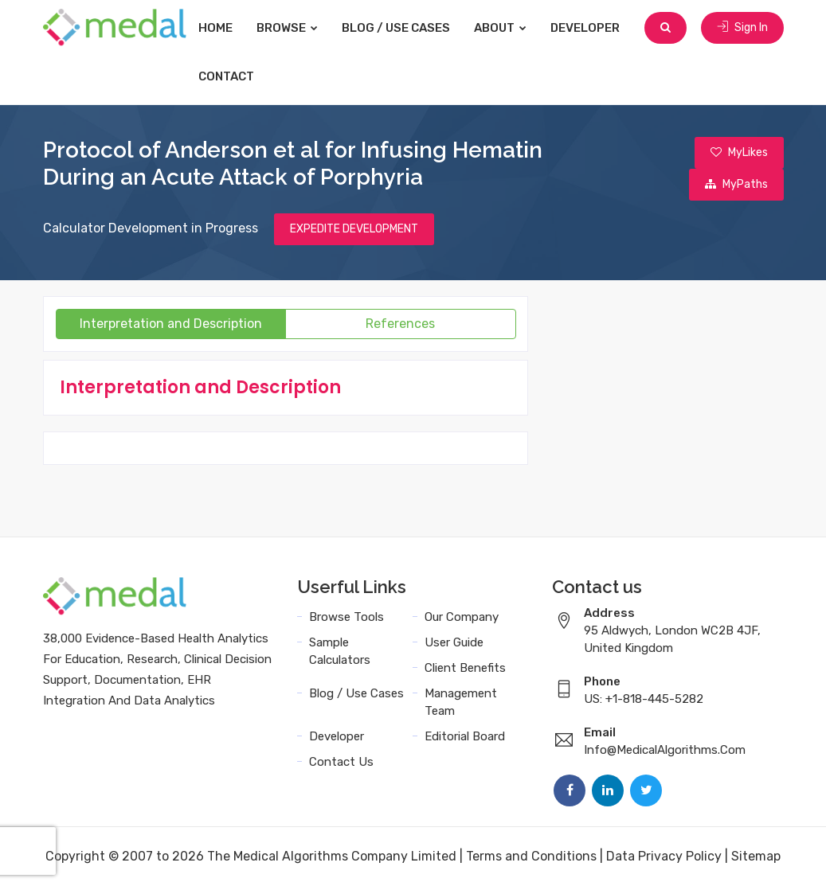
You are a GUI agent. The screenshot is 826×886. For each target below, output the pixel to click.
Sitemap (756, 856)
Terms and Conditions (531, 856)
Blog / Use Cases (396, 28)
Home (215, 28)
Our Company (462, 617)
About (500, 28)
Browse (287, 28)
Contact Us (341, 762)
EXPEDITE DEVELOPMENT (354, 229)
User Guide (454, 642)
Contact (226, 76)
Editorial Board (465, 736)
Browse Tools (346, 617)
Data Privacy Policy (664, 856)
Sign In (742, 27)
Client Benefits (465, 668)
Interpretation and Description (171, 323)
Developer (585, 28)
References (400, 323)
